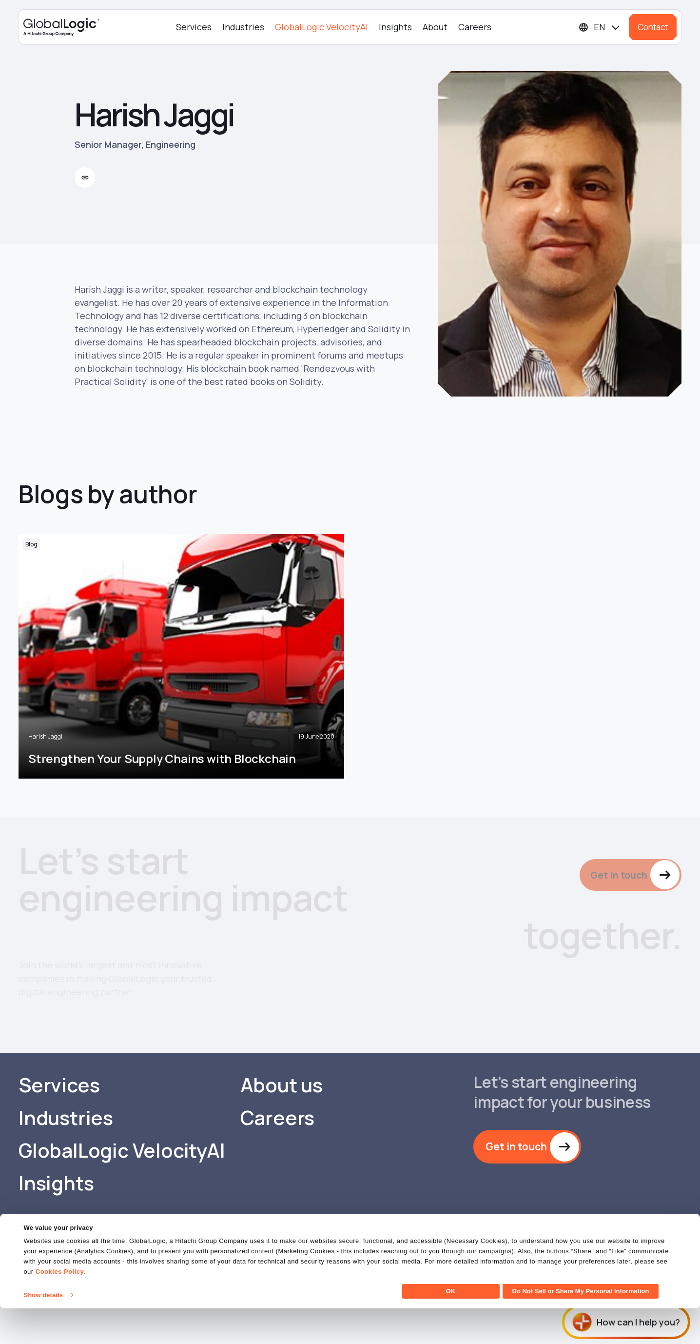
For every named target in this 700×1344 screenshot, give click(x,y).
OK (451, 1326)
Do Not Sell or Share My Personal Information (580, 1326)
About (435, 27)
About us (281, 1142)
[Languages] (600, 27)
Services (194, 27)
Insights (395, 27)
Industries (243, 27)
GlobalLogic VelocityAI (321, 27)
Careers (474, 27)
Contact (653, 27)
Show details (43, 1330)
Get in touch (616, 876)
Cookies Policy (60, 1307)
